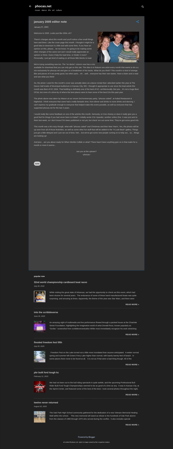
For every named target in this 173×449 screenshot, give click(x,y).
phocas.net (43, 6)
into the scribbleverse (46, 312)
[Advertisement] (86, 246)
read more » (132, 304)
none (37, 163)
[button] (137, 22)
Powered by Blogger (86, 437)
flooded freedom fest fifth (48, 342)
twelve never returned (46, 402)
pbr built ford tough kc (46, 372)
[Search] (142, 7)
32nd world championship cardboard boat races (60, 282)
